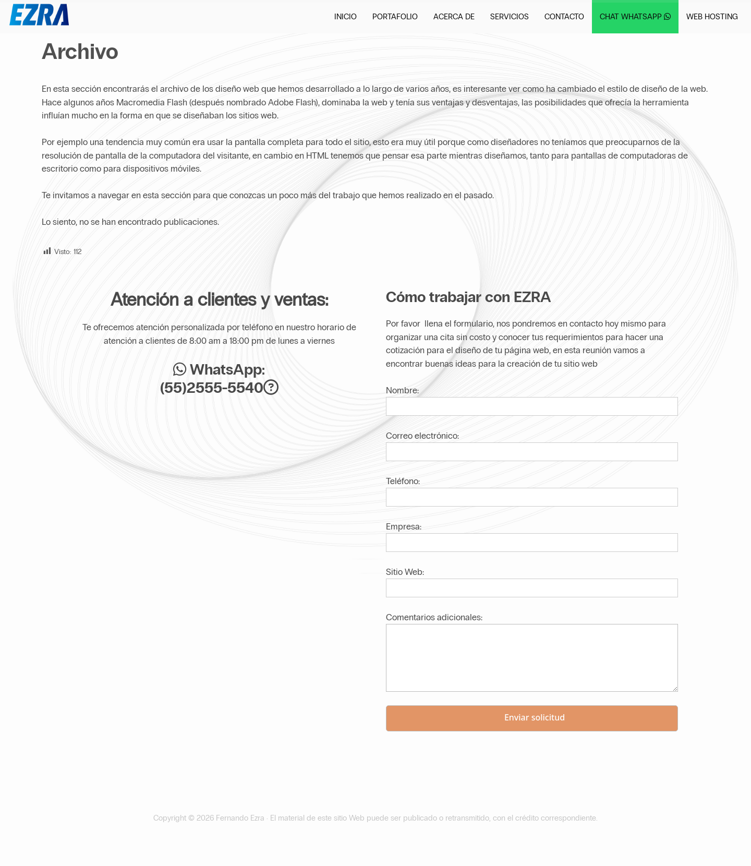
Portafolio (395, 16)
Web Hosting (712, 16)
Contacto (564, 16)
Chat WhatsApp (635, 16)
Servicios (509, 16)
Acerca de (454, 16)
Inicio (345, 16)
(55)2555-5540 (211, 388)
